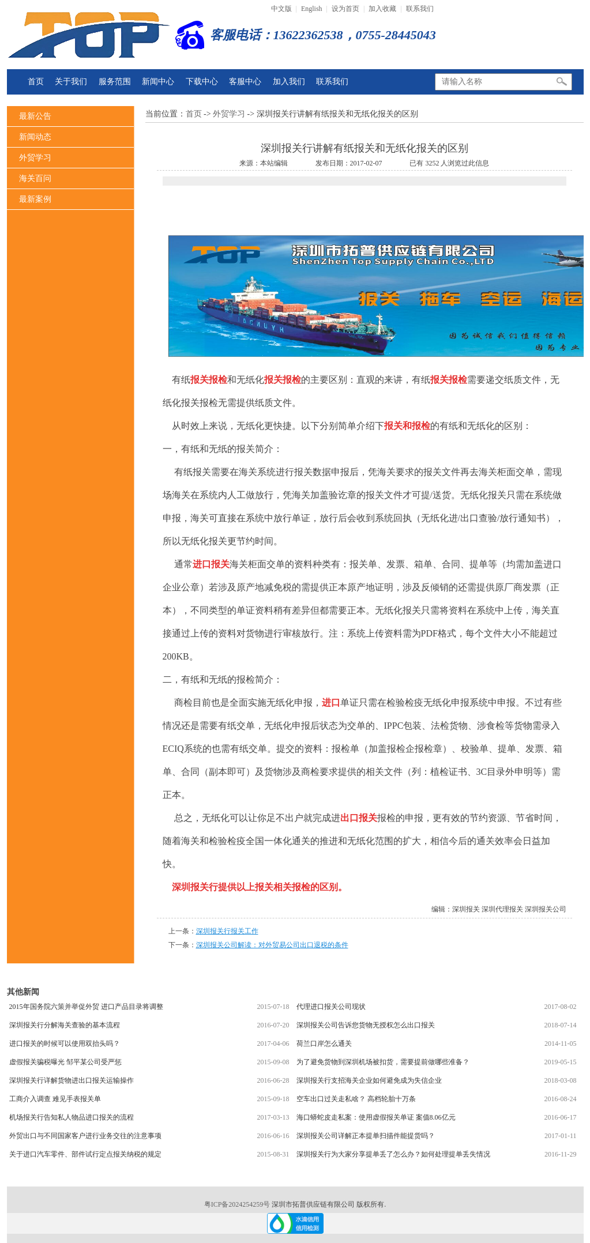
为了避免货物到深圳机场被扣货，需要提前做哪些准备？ (382, 1062)
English (311, 9)
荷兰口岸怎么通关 (324, 1043)
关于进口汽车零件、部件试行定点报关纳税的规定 (85, 1154)
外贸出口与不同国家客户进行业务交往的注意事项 (85, 1136)
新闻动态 (35, 137)
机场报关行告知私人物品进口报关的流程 (71, 1117)
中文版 (281, 9)
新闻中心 (158, 81)
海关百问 (35, 178)
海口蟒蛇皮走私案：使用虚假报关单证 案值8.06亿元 (376, 1117)
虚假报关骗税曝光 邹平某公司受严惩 (65, 1062)
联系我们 (420, 9)
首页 (36, 81)
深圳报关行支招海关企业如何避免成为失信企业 (369, 1080)
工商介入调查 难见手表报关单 (55, 1099)
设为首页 (345, 9)
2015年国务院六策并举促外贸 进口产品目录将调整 (86, 1007)
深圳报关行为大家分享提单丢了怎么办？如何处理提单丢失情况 (393, 1154)
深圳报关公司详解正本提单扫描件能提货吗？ (365, 1136)
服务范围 (115, 81)
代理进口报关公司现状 (331, 1007)
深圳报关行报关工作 (227, 931)
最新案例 (35, 199)
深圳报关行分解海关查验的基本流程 (64, 1025)
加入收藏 (382, 9)
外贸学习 (35, 157)
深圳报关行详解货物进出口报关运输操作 (71, 1080)
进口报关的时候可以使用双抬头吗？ (64, 1043)
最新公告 (35, 116)
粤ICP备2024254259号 (238, 1204)
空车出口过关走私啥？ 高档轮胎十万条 (356, 1099)
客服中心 (245, 81)
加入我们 (289, 81)
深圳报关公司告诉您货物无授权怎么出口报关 (365, 1025)
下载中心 (202, 81)
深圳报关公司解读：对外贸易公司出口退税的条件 (272, 945)
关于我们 (71, 81)
